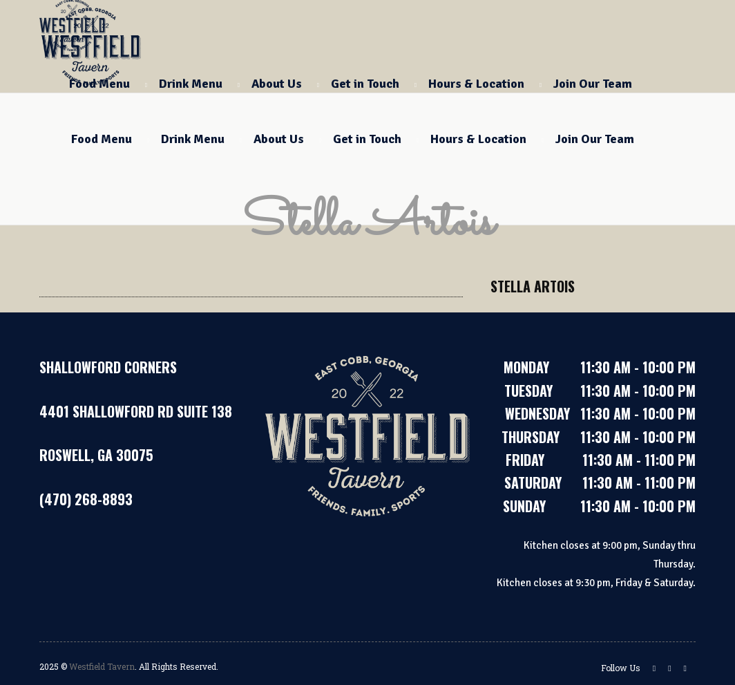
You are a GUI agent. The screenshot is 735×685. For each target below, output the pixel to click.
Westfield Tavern (102, 666)
